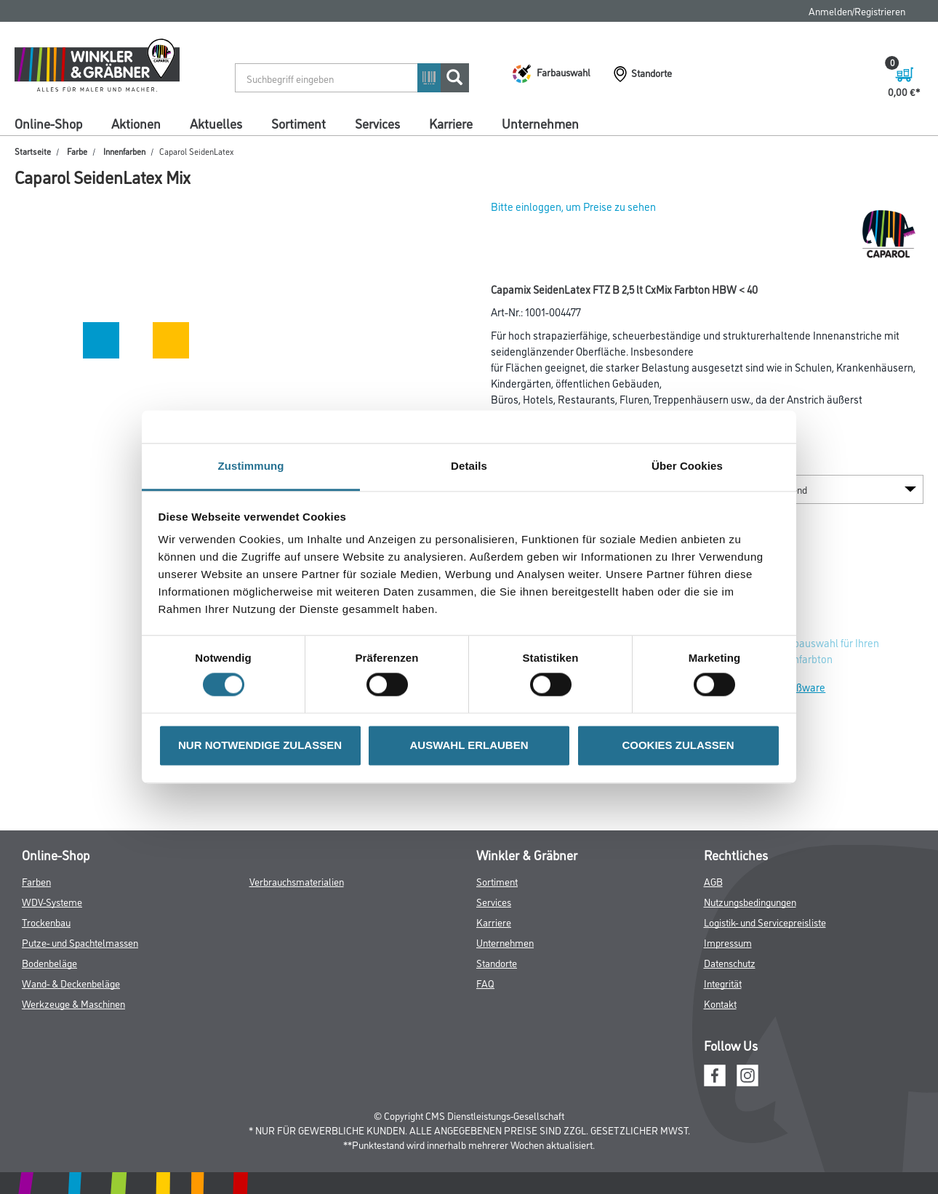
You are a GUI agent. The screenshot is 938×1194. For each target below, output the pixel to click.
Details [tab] (469, 466)
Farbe (77, 151)
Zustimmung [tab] (251, 466)
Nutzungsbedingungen (750, 901)
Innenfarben (124, 151)
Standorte (496, 962)
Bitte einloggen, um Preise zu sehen (573, 206)
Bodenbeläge (49, 962)
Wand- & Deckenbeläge (71, 983)
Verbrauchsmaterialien (296, 881)
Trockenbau (46, 922)
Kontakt (720, 1003)
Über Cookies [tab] (687, 466)
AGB (713, 881)
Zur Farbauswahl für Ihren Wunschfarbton (820, 650)
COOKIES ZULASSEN (678, 745)
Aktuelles (216, 123)
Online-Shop (48, 123)
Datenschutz (729, 962)
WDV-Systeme (52, 901)
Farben (36, 881)
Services (377, 123)
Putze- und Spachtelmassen (80, 942)
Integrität (723, 983)
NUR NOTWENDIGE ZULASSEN (260, 745)
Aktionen (136, 123)
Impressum (728, 942)
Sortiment (298, 123)
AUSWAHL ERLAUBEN (468, 745)
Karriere (451, 123)
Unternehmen (540, 123)
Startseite (33, 151)
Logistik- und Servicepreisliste (765, 922)
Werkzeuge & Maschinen (73, 1003)
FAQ (485, 983)
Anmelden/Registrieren (857, 10)
